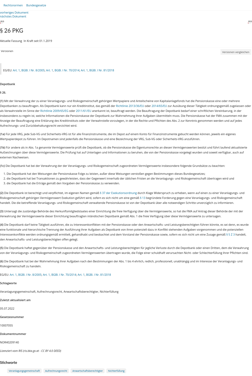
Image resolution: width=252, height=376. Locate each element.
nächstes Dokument (13, 16)
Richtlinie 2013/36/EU (130, 106)
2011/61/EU (84, 111)
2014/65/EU (160, 106)
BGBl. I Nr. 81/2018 (101, 70)
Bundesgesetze (36, 5)
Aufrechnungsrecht (56, 370)
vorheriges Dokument (14, 12)
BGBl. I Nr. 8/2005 (33, 70)
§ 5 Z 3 (230, 234)
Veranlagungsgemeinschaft (24, 370)
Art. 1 (16, 70)
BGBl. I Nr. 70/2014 (67, 70)
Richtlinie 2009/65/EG (54, 111)
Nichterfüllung (116, 370)
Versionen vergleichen (235, 52)
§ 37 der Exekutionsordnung (118, 193)
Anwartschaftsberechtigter (87, 370)
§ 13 (142, 198)
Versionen (7, 51)
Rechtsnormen (13, 5)
